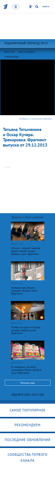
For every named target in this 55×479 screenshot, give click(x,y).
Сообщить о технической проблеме (35, 118)
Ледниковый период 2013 (26, 43)
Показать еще (27, 382)
